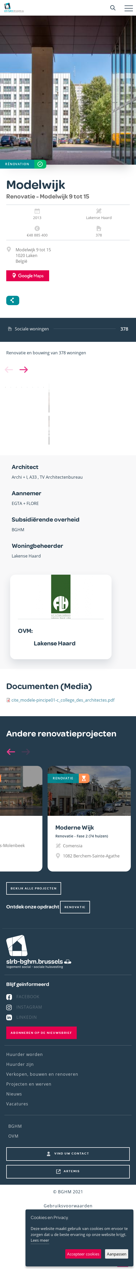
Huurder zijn (20, 1064)
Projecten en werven (28, 1084)
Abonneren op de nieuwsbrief (41, 1033)
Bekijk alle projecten (34, 888)
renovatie (75, 907)
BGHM (15, 1126)
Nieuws (14, 1094)
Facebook (28, 996)
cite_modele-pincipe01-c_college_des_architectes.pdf (62, 700)
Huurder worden (24, 1054)
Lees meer (40, 1240)
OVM (13, 1136)
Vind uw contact (71, 1153)
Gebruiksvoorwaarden (68, 1206)
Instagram (29, 1007)
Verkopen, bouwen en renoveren (42, 1074)
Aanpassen (116, 1254)
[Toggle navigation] (128, 8)
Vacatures (17, 1104)
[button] (22, 369)
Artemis (72, 1171)
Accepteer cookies (83, 1254)
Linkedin (26, 1017)
